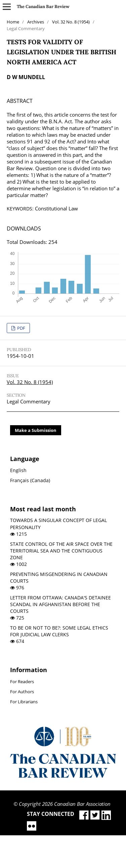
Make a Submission (35, 430)
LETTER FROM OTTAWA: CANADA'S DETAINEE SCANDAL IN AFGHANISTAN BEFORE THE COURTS (60, 604)
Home (13, 22)
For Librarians (24, 702)
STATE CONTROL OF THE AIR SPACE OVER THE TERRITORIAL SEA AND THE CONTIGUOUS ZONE (61, 551)
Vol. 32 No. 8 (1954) (71, 22)
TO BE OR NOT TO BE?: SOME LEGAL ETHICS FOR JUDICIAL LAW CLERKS (59, 631)
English (18, 470)
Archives (35, 22)
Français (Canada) (30, 480)
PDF (20, 328)
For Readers (22, 681)
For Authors (22, 692)
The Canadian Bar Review (43, 6)
